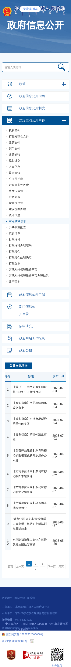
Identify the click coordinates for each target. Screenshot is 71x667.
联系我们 (32, 597)
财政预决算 (16, 203)
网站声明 (19, 597)
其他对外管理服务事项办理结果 (29, 275)
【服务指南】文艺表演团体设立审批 (30, 405)
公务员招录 (16, 178)
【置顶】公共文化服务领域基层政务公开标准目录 (30, 389)
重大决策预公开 (19, 190)
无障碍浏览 (30, 9)
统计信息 (14, 215)
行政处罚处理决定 (20, 257)
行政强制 (14, 263)
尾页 (61, 566)
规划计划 (14, 160)
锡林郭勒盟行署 (58, 623)
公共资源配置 (17, 227)
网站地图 (7, 597)
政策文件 (14, 142)
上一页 (20, 566)
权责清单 (14, 233)
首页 (10, 566)
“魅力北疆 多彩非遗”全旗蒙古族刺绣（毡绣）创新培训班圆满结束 (30, 523)
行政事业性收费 (19, 184)
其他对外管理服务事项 (23, 269)
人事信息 (14, 166)
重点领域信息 (17, 221)
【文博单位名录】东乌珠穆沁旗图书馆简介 (30, 474)
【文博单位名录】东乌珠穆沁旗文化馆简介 (30, 489)
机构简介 (14, 130)
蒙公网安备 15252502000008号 (22, 634)
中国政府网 (12, 623)
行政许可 (14, 239)
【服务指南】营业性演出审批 (30, 437)
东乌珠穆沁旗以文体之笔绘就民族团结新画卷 (30, 542)
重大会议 (14, 172)
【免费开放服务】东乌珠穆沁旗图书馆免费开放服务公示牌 (30, 455)
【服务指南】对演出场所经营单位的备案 (30, 421)
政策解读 (14, 154)
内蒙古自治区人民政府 (34, 623)
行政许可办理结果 (20, 245)
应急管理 (14, 197)
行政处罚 (14, 251)
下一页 (52, 566)
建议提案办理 (17, 209)
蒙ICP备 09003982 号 (14, 641)
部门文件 (14, 148)
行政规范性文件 (19, 136)
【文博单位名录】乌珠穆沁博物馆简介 (30, 505)
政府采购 (14, 281)
